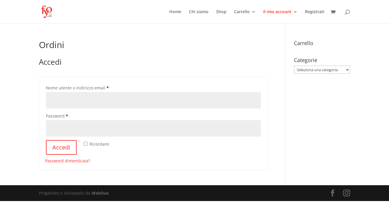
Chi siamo (199, 12)
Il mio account (277, 12)
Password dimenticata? (67, 161)
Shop (221, 12)
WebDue (100, 193)
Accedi (61, 147)
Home (175, 12)
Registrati (314, 12)
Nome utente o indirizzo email (86, 87)
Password (66, 115)
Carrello (242, 12)
